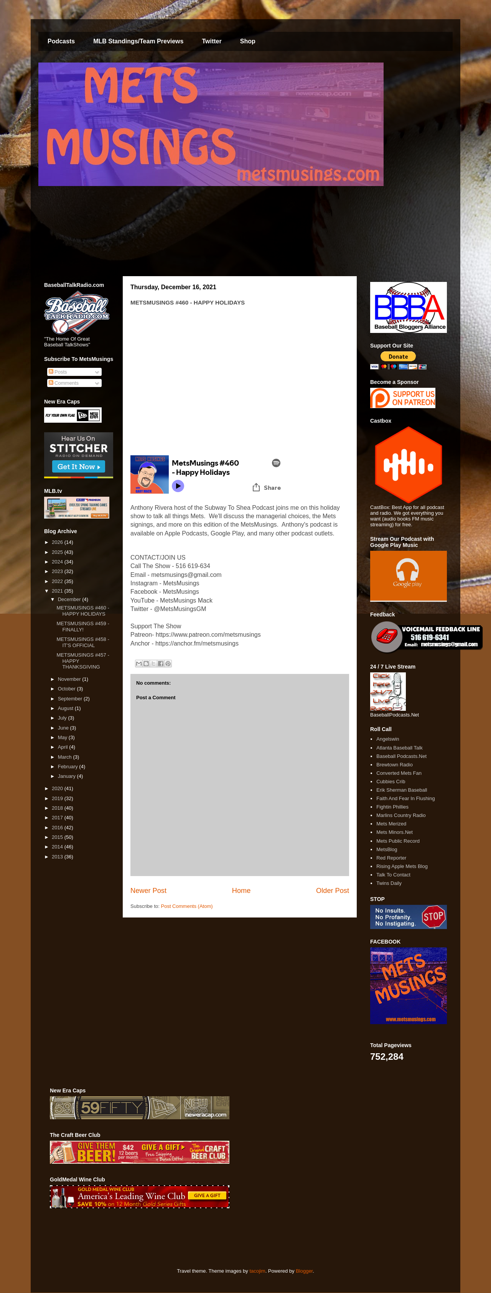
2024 (58, 562)
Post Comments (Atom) (187, 906)
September (71, 699)
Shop (247, 41)
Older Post (332, 890)
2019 (58, 798)
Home (241, 890)
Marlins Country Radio (401, 815)
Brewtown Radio (394, 765)
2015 (58, 837)
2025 (58, 552)
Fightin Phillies (392, 807)
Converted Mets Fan (399, 773)
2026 (58, 542)
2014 (58, 847)
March (65, 757)
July (63, 718)
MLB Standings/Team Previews (138, 41)
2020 (58, 788)
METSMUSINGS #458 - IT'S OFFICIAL (82, 642)
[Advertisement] (189, 1238)
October (67, 689)
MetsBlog (386, 849)
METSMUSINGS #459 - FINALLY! (82, 626)
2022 (58, 581)
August (66, 708)
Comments (64, 383)
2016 (58, 827)
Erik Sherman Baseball (401, 790)
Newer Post (148, 890)
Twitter (211, 41)
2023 (58, 571)
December (70, 599)
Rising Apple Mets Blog (402, 866)
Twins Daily (389, 883)
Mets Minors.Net (394, 832)
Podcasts (61, 41)
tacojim (257, 1271)
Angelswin (387, 739)
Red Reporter (391, 858)
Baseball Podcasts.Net (401, 756)
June (64, 728)
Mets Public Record (398, 841)
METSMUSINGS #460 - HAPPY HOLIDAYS (82, 611)
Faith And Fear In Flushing (405, 798)
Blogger (304, 1271)
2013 (58, 857)
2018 (58, 808)
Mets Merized (391, 824)
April (63, 747)
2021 (58, 591)
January (67, 776)
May (63, 737)
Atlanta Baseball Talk (399, 748)
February (68, 766)
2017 (58, 817)
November (70, 679)
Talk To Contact (393, 875)
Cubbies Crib (390, 781)
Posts (58, 372)
